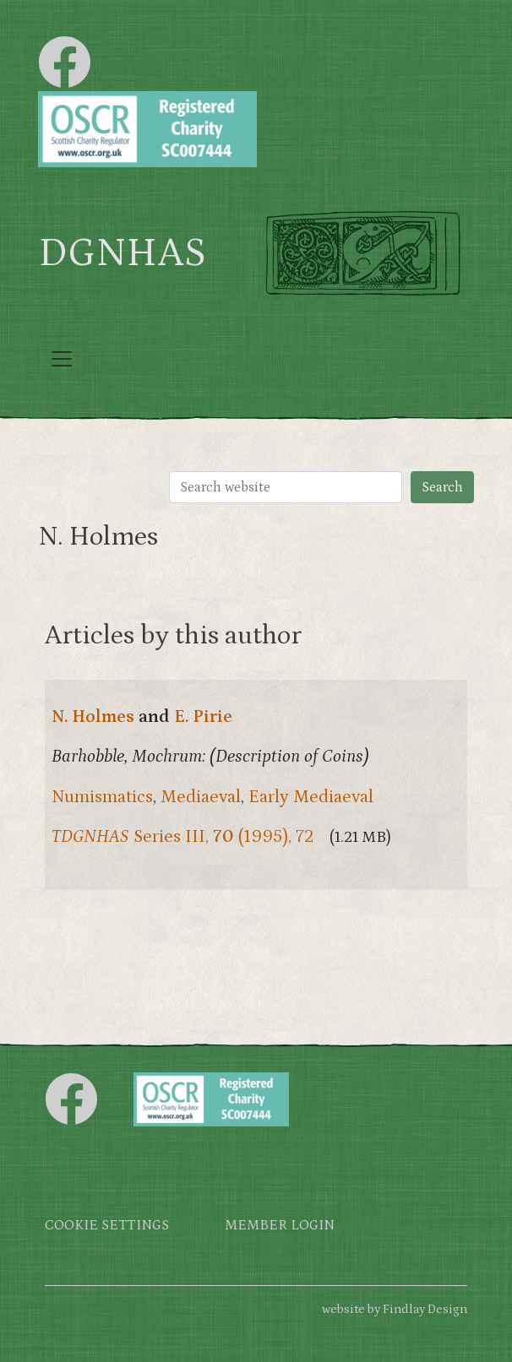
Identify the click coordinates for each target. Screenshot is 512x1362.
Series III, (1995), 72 (182, 837)
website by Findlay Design (394, 1309)
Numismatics (102, 797)
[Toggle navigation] (61, 359)
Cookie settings (107, 1226)
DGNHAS (122, 253)
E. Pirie (203, 717)
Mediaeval (201, 797)
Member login (280, 1226)
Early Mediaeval (310, 797)
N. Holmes (93, 717)
